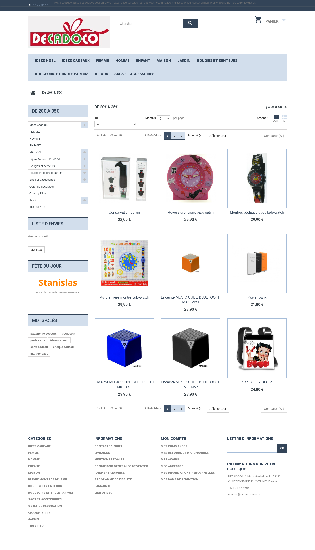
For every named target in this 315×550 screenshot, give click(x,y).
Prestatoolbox (74, 292)
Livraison (102, 452)
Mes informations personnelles (188, 472)
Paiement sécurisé (109, 472)
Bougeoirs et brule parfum (61, 74)
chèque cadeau (63, 347)
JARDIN (183, 61)
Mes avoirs (170, 459)
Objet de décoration (41, 186)
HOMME (122, 61)
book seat (68, 333)
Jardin (33, 200)
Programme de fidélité (113, 479)
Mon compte (173, 438)
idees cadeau (59, 340)
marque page (39, 353)
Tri (96, 118)
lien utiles (103, 492)
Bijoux (101, 74)
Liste (284, 119)
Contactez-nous (108, 446)
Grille (276, 119)
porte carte (37, 340)
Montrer (150, 118)
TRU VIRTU (37, 207)
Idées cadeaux (76, 61)
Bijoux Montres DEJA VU (45, 159)
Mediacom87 (57, 292)
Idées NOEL (45, 61)
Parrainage (103, 486)
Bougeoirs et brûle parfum (46, 172)
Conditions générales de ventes (121, 466)
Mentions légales (109, 459)
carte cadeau (39, 347)
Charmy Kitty (37, 193)
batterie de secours (43, 333)
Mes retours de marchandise (185, 452)
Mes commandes (174, 446)
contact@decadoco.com (244, 494)
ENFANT (143, 61)
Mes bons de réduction (179, 479)
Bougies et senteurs (217, 61)
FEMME (102, 61)
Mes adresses (172, 466)
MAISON (164, 61)
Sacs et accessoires (134, 74)
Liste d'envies (47, 223)
